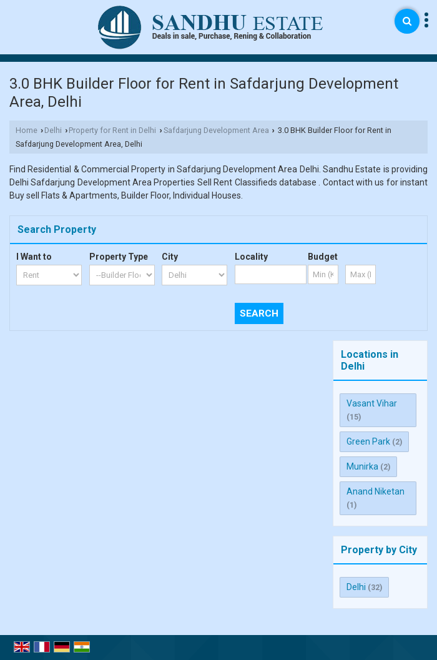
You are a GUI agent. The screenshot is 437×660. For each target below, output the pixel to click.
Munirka (362, 466)
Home (26, 130)
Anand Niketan (375, 491)
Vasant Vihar (371, 403)
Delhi (53, 130)
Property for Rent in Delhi (112, 130)
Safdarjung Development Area (216, 130)
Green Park (368, 441)
